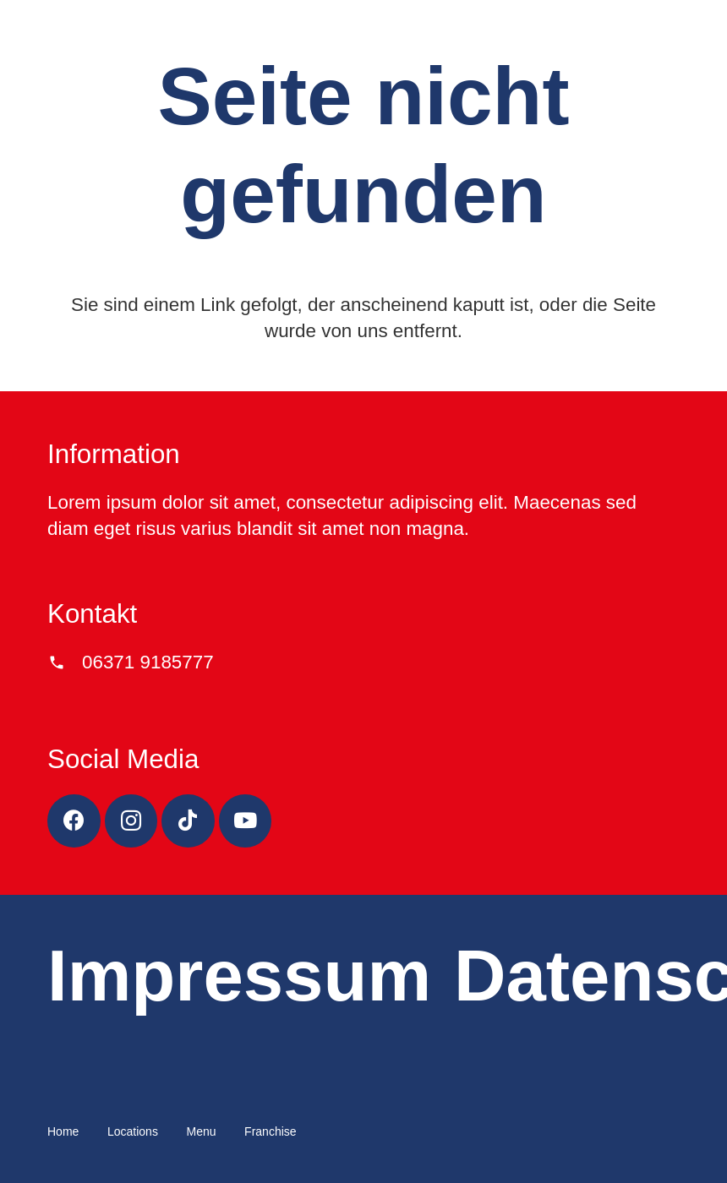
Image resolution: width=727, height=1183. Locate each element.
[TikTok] (188, 821)
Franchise (270, 1131)
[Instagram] (131, 821)
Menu (201, 1131)
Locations (132, 1131)
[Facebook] (74, 821)
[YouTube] (245, 821)
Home (63, 1131)
